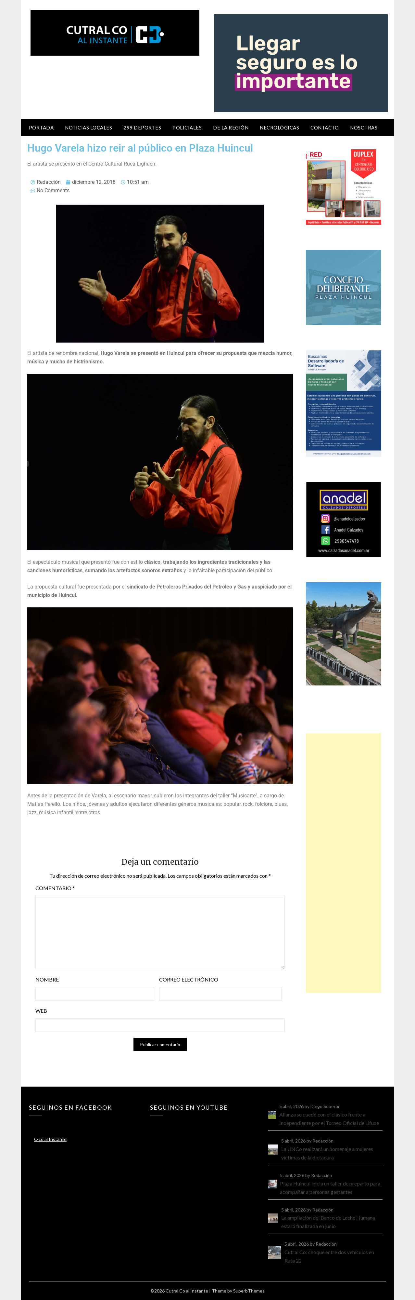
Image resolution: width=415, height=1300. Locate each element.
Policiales (187, 127)
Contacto (324, 127)
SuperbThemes (249, 1290)
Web (41, 1011)
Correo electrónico (188, 979)
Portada (41, 127)
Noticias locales (88, 127)
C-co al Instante (50, 1139)
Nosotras (363, 127)
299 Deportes (142, 127)
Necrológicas (279, 127)
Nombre (47, 979)
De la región (230, 127)
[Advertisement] (343, 863)
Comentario (55, 888)
